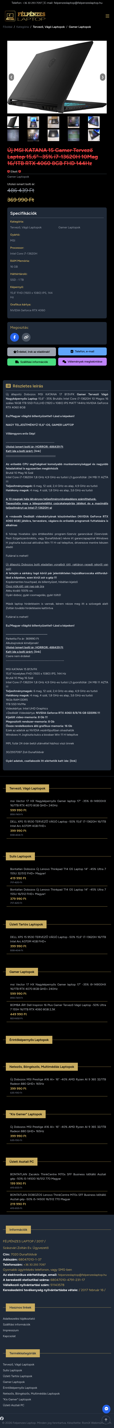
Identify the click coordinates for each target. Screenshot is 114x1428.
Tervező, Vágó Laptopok (49, 27)
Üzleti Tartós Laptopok (17, 1376)
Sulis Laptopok (12, 1370)
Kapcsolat (9, 1336)
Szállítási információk (31, 362)
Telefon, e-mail (82, 351)
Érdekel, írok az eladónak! (31, 351)
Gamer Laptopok (80, 27)
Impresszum (11, 1330)
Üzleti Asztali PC (13, 1405)
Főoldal (7, 27)
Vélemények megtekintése (82, 361)
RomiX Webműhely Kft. (97, 1423)
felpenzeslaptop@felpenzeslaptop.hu (78, 3)
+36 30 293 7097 (32, 3)
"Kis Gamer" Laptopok (17, 1399)
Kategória (22, 27)
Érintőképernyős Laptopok (20, 1387)
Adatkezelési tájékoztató (19, 1318)
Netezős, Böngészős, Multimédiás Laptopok (31, 1393)
